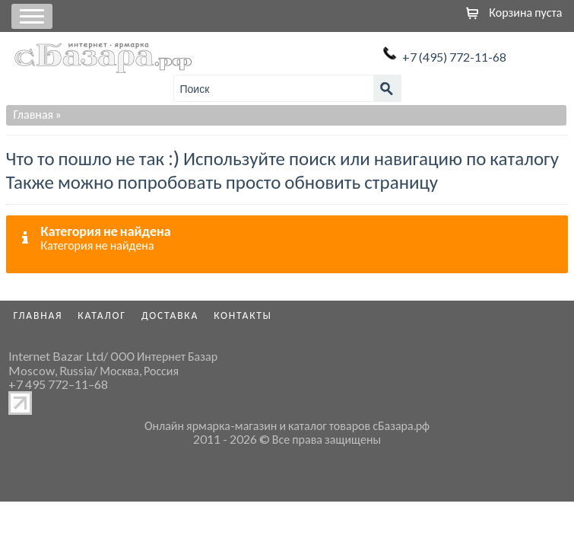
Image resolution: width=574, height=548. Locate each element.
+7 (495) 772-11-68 (454, 56)
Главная (34, 114)
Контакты (243, 315)
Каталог (102, 315)
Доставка (169, 315)
